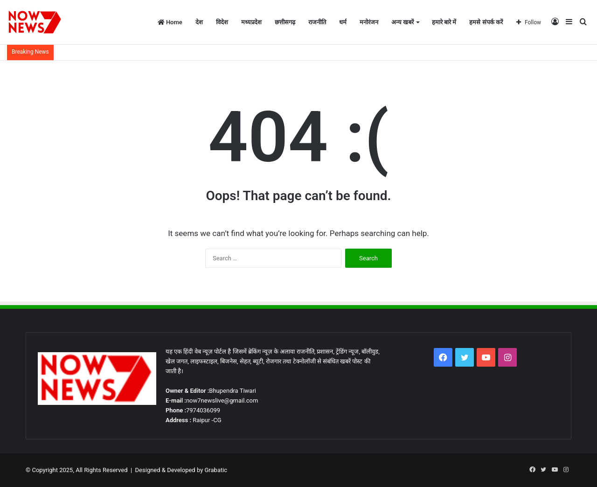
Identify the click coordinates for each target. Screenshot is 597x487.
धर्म (343, 22)
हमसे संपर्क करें (485, 22)
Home (170, 22)
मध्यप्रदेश (251, 22)
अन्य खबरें (402, 22)
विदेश (222, 22)
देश (199, 22)
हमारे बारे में (444, 22)
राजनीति (317, 22)
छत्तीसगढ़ (285, 22)
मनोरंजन (369, 22)
